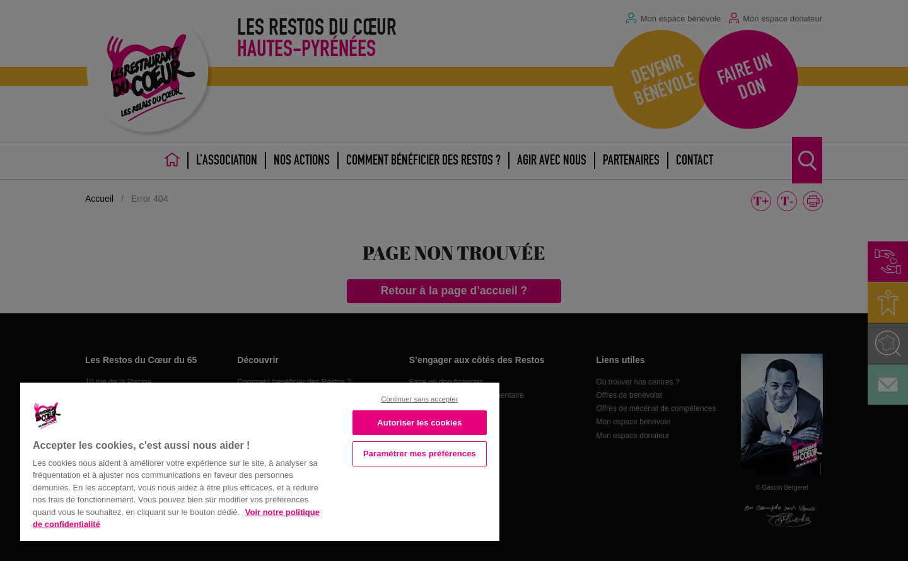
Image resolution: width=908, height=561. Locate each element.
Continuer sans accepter (419, 399)
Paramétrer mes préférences (419, 453)
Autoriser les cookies (419, 422)
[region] (259, 460)
